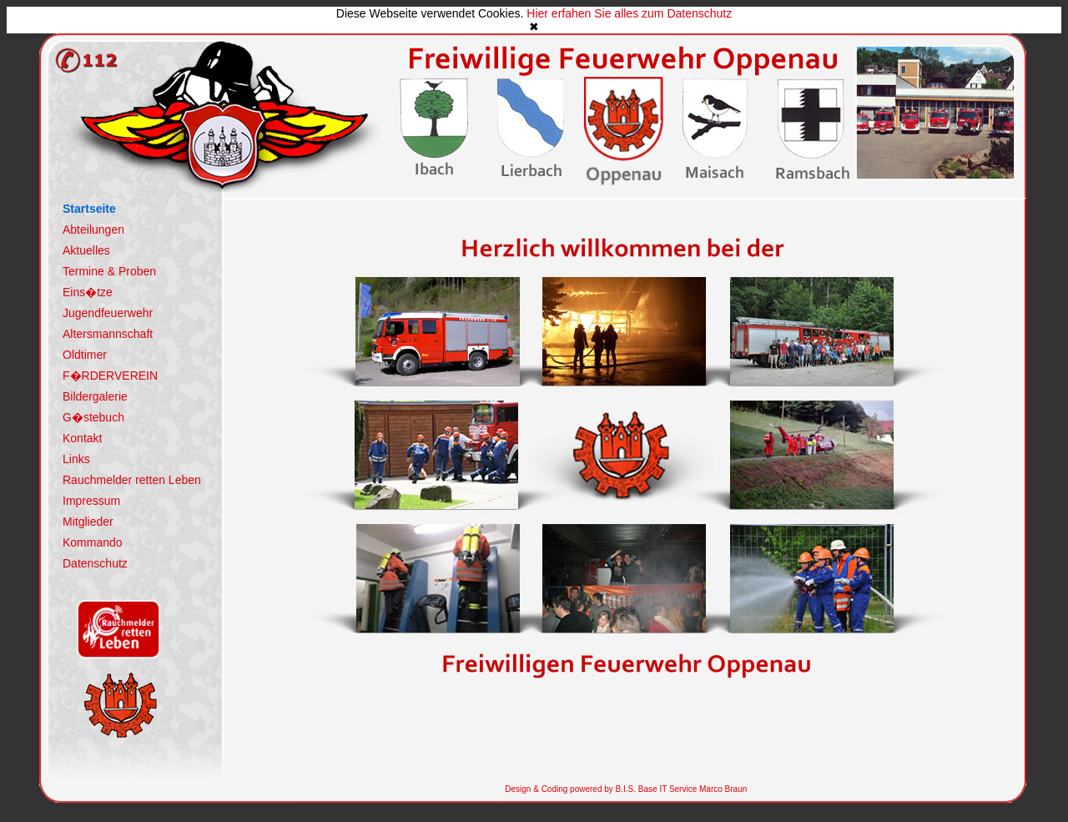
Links (76, 459)
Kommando (93, 542)
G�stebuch (93, 417)
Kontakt (82, 438)
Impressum (91, 500)
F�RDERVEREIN (110, 375)
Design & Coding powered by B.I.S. (570, 789)
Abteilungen (93, 229)
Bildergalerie (95, 396)
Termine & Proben (109, 271)
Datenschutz (95, 563)
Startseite (89, 208)
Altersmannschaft (108, 333)
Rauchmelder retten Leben (132, 480)
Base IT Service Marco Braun (691, 789)
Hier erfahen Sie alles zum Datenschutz (629, 13)
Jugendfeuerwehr (108, 313)
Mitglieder (88, 521)
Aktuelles (86, 250)
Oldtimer (85, 354)
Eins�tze (88, 292)
